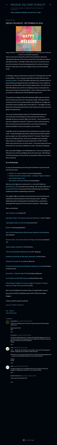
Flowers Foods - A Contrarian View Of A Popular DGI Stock (24, 239)
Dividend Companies (21, 12)
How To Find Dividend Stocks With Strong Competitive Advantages (26, 232)
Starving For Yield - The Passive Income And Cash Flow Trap (24, 218)
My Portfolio (32, 12)
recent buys (34, 293)
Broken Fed (9, 227)
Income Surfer (14, 335)
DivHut (12, 366)
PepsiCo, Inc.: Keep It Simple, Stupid (20, 173)
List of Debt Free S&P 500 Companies (17, 278)
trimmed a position (11, 80)
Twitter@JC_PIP (13, 186)
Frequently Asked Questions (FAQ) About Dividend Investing (24, 266)
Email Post (11, 310)
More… (39, 12)
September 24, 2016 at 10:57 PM (21, 366)
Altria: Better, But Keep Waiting (19, 180)
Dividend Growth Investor (16, 375)
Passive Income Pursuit (28, 4)
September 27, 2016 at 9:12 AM (29, 375)
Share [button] (7, 310)
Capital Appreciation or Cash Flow (16, 223)
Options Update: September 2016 (16, 247)
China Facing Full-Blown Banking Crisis (18, 252)
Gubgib (14, 304)
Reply (12, 332)
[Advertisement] (28, 420)
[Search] (50, 4)
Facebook (9, 189)
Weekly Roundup (13, 313)
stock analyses (20, 293)
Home (12, 12)
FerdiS (12, 347)
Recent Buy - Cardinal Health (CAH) (17, 273)
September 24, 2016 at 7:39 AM (25, 321)
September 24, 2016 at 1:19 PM (20, 347)
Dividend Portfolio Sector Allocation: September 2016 (22, 256)
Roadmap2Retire (14, 321)
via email (32, 184)
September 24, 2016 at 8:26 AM (24, 335)
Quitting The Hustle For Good (15, 261)
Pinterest (17, 189)
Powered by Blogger (28, 440)
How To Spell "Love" (12, 213)
